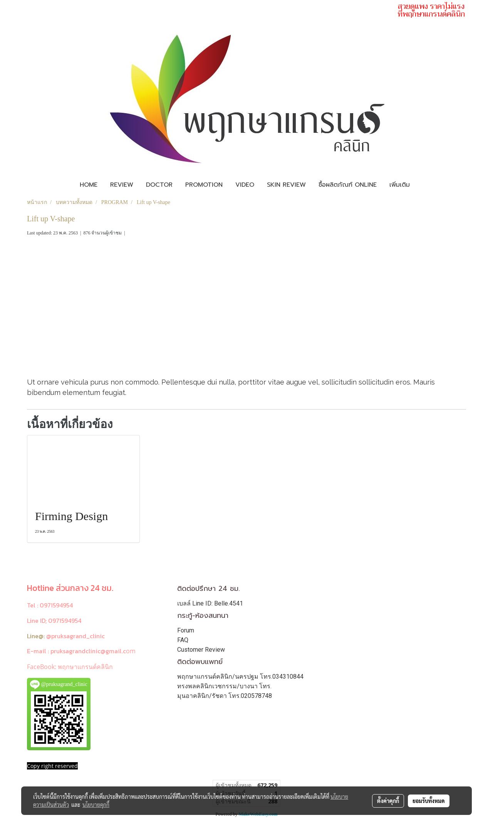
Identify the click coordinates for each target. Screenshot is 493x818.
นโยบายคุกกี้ (95, 804)
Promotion (204, 184)
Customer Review (201, 649)
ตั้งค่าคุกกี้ (388, 800)
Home (88, 184)
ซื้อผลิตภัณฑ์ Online (348, 184)
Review (121, 184)
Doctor (159, 184)
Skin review (286, 184)
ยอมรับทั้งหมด (429, 800)
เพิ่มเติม (399, 184)
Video (244, 184)
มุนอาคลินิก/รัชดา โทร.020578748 (224, 695)
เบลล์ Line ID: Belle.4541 (210, 603)
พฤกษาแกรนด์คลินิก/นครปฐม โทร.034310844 (240, 676)
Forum (185, 630)
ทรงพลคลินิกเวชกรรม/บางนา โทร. (224, 686)
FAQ (182, 640)
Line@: (36, 636)
